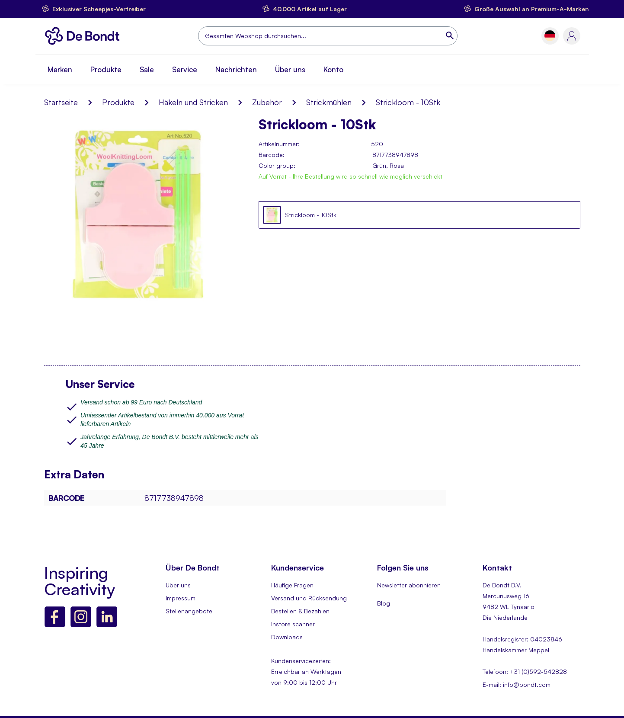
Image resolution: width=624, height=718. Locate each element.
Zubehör (267, 102)
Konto (333, 69)
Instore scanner (293, 624)
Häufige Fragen (292, 585)
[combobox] (328, 35)
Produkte (106, 69)
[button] (549, 35)
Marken (60, 69)
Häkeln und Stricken (193, 102)
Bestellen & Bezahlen (300, 611)
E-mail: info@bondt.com (516, 684)
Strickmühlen (329, 102)
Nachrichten (236, 69)
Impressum (180, 598)
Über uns (290, 69)
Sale (147, 69)
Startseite (61, 102)
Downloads (287, 637)
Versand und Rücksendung (309, 598)
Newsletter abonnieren (409, 585)
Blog (383, 603)
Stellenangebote (189, 611)
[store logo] (84, 35)
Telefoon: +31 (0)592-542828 (525, 671)
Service (184, 69)
